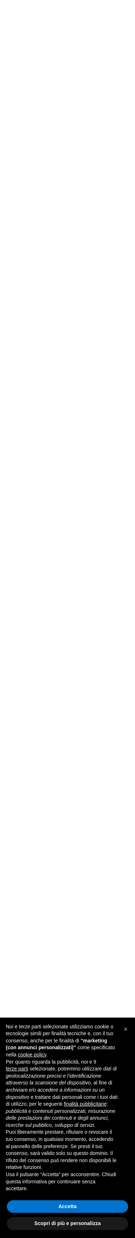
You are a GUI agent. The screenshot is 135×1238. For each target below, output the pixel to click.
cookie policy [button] (32, 1054)
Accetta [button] (67, 1206)
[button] (125, 1029)
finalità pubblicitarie (85, 1104)
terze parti (17, 1069)
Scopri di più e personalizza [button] (67, 1223)
